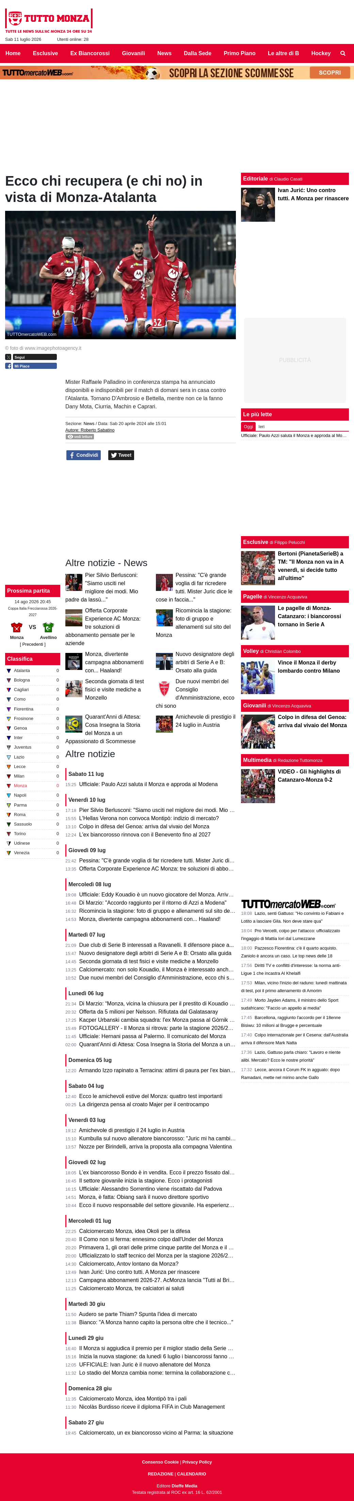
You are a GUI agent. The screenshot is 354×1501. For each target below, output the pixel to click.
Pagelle (252, 596)
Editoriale (255, 179)
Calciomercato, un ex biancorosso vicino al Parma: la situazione (156, 1433)
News (88, 423)
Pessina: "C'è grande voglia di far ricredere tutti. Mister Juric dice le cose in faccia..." (180, 860)
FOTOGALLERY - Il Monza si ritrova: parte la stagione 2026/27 (155, 1028)
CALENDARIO (191, 1473)
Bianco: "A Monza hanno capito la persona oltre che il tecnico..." (156, 1322)
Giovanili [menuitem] (133, 53)
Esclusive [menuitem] (45, 53)
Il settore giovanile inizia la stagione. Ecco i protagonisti (145, 1181)
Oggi (248, 426)
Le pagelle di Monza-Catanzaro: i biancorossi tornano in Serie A (309, 616)
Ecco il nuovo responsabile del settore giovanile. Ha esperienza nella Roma (170, 1205)
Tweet (121, 455)
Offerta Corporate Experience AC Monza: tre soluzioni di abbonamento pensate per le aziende (103, 627)
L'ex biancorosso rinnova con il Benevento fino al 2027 (145, 835)
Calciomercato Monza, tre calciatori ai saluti (131, 1288)
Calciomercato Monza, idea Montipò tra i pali (133, 1399)
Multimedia (257, 760)
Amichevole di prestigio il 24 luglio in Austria (131, 1130)
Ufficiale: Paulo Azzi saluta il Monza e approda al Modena (148, 784)
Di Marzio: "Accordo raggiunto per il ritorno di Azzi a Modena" (153, 903)
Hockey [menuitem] (321, 53)
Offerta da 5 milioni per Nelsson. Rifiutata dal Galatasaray (148, 1012)
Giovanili (254, 705)
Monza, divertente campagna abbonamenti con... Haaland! (114, 662)
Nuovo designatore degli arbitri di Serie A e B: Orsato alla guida (205, 662)
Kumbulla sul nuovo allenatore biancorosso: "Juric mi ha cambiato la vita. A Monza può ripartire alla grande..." (211, 1138)
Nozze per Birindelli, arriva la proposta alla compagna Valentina (155, 1147)
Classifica (20, 659)
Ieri (261, 426)
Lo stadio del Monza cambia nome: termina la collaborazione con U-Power (169, 1373)
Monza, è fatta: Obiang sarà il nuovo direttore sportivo (144, 1197)
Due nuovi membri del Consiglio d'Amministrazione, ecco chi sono (158, 978)
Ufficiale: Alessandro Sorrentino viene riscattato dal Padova (150, 1189)
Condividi (83, 455)
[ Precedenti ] (32, 644)
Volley (251, 651)
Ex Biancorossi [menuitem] (90, 53)
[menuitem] (343, 53)
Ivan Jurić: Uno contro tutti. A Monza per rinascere (139, 1272)
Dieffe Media (184, 1485)
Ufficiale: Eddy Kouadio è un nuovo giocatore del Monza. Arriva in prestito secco (175, 894)
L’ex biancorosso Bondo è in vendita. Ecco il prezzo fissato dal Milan (161, 1172)
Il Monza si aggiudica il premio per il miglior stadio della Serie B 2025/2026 (169, 1348)
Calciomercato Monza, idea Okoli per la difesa (134, 1231)
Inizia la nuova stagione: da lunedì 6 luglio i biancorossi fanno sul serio (164, 1356)
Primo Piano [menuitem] (239, 53)
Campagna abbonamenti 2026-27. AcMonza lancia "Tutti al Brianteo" (162, 1280)
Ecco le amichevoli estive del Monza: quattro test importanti (151, 1096)
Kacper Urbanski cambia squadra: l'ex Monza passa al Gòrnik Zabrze (162, 1020)
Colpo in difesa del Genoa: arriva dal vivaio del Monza (144, 826)
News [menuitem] (164, 53)
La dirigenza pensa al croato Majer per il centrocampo (144, 1104)
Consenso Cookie (160, 1462)
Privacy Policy (197, 1462)
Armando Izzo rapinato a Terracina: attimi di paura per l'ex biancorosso (164, 1070)
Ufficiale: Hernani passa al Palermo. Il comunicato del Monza (152, 1036)
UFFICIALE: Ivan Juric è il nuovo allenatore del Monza (144, 1364)
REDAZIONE (160, 1473)
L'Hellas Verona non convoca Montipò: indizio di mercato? (149, 818)
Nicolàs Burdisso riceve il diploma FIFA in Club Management (152, 1407)
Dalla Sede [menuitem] (197, 53)
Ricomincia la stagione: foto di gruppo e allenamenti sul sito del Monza (164, 911)
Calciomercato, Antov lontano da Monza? (129, 1264)
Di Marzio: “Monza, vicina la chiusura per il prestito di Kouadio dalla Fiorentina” (174, 1003)
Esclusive (255, 542)
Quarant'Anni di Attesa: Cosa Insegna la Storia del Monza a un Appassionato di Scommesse (190, 1044)
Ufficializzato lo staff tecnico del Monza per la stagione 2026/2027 (158, 1255)
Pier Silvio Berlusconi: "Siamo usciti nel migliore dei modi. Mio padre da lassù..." (175, 810)
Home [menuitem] (12, 53)
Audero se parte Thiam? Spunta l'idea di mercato (138, 1314)
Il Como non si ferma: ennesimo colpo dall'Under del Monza (151, 1239)
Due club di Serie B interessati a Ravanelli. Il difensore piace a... (156, 945)
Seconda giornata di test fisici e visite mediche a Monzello (114, 689)
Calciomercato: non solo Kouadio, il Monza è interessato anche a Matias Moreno (176, 969)
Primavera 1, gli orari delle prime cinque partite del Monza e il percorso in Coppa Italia (182, 1247)
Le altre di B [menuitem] (283, 53)
